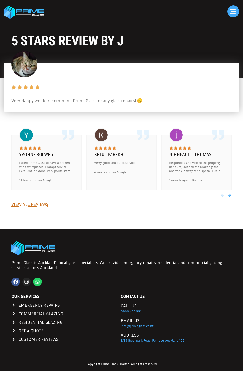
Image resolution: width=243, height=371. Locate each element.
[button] (222, 195)
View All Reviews (29, 204)
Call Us (129, 305)
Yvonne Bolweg (36, 154)
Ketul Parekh (108, 154)
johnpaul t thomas (190, 154)
